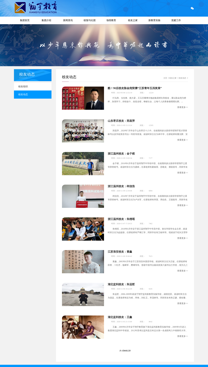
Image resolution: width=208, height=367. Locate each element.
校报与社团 (90, 20)
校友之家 (133, 20)
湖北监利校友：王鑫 (120, 312)
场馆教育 (111, 20)
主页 (165, 78)
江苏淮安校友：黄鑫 (120, 248)
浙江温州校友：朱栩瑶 (121, 216)
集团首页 (25, 20)
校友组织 (24, 86)
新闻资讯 (68, 20)
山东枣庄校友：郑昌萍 (121, 120)
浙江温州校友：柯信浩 (121, 184)
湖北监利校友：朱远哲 (121, 280)
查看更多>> (182, 107)
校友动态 (24, 95)
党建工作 (176, 20)
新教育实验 (154, 20)
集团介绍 (46, 20)
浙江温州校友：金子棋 (121, 152)
